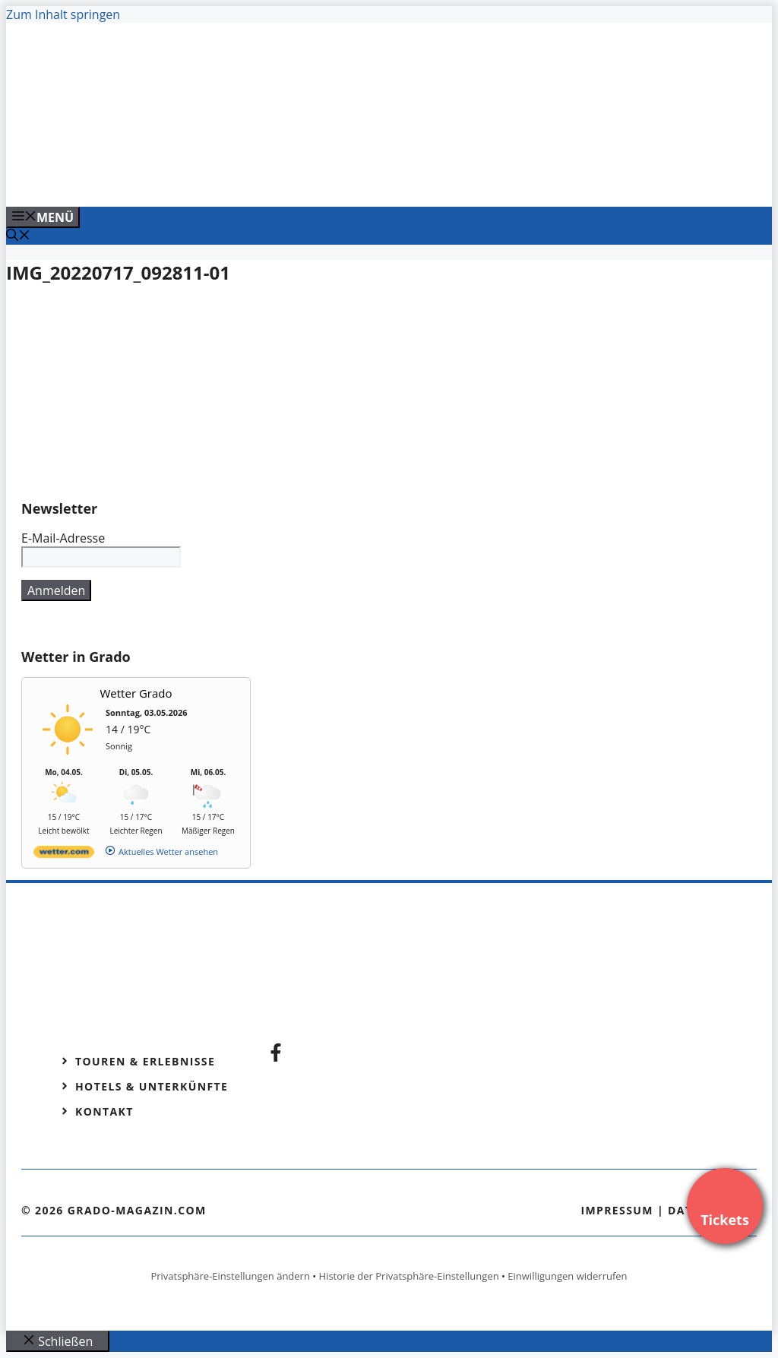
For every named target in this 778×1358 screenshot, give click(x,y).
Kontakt (104, 1111)
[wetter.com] (63, 854)
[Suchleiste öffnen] (18, 236)
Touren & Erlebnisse (145, 1061)
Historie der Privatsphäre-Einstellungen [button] (409, 1276)
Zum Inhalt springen (63, 14)
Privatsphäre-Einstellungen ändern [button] (229, 1276)
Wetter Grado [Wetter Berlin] (136, 693)
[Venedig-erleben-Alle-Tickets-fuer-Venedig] (313, 178)
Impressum (616, 1210)
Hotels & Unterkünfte (151, 1086)
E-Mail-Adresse (63, 538)
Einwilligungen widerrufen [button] (567, 1276)
